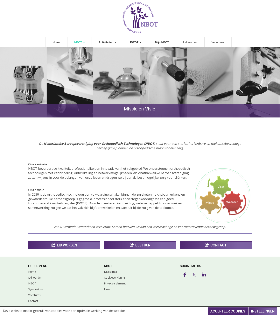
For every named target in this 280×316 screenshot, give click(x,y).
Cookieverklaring (114, 277)
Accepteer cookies (227, 311)
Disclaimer (110, 272)
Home (56, 42)
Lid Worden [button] (64, 245)
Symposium (35, 289)
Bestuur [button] (140, 245)
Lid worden (190, 42)
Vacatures (218, 42)
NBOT (79, 42)
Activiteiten (107, 42)
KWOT (135, 42)
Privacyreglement (115, 283)
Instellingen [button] (263, 311)
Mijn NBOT (162, 42)
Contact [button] (216, 245)
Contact (33, 301)
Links (107, 289)
